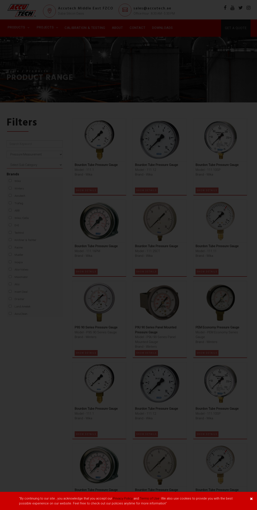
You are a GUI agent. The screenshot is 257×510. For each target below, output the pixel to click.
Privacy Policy (123, 498)
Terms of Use (149, 498)
